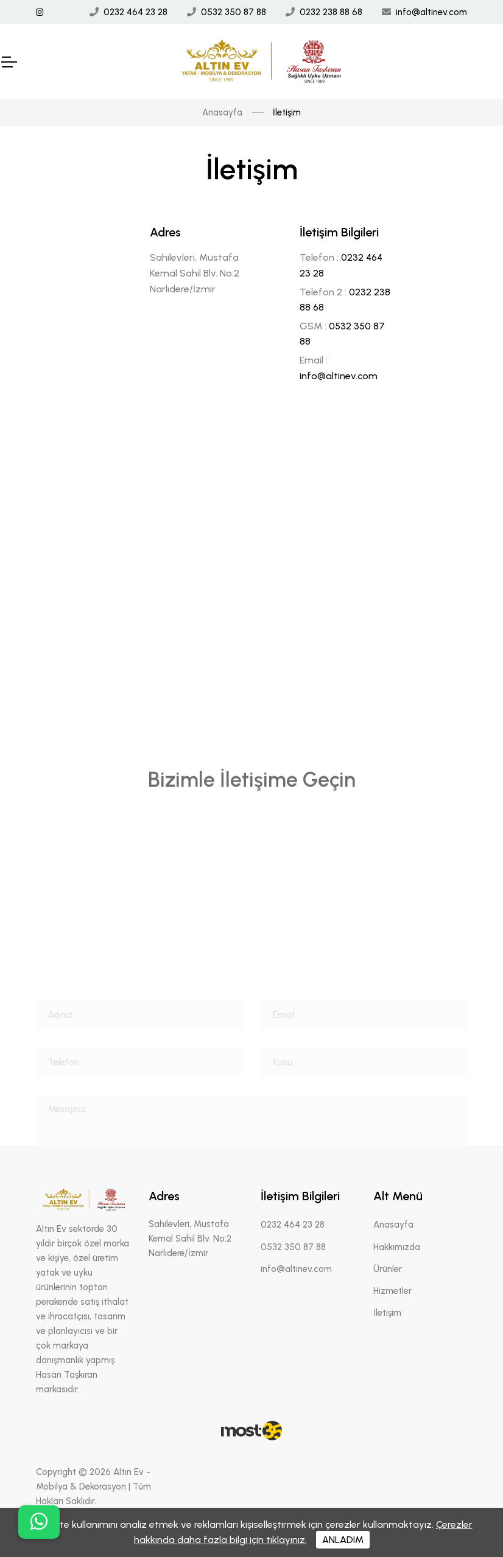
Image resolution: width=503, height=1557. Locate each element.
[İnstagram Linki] (39, 12)
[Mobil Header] (8, 61)
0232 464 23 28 (135, 12)
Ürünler (387, 1268)
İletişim (387, 1312)
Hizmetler (392, 1290)
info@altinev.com (431, 12)
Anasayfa (222, 112)
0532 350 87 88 (233, 12)
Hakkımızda (396, 1247)
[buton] (39, 1522)
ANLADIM (343, 1539)
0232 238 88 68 (331, 12)
